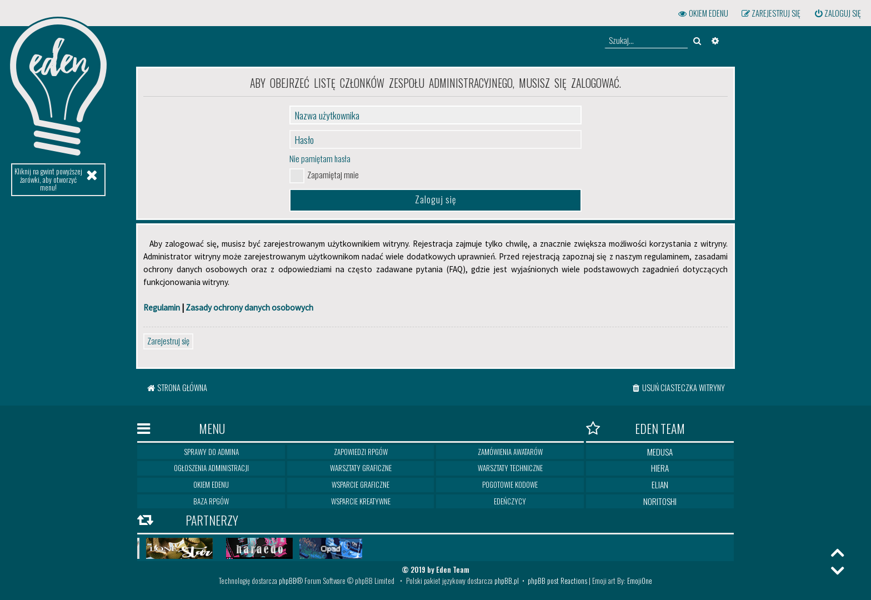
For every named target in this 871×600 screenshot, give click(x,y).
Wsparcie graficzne (360, 484)
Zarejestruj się (168, 340)
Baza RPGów (211, 501)
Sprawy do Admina (211, 451)
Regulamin (161, 307)
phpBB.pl (506, 580)
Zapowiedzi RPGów (361, 451)
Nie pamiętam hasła (320, 158)
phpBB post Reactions (557, 580)
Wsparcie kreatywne (361, 501)
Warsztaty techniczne (510, 467)
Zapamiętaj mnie (333, 174)
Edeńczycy (510, 501)
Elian (660, 484)
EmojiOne (639, 580)
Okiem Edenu (211, 484)
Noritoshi (660, 501)
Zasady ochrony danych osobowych (249, 307)
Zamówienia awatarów (510, 451)
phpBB (288, 580)
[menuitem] (837, 13)
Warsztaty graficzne (361, 467)
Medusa (660, 452)
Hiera (660, 468)
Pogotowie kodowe (510, 484)
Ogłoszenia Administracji (211, 467)
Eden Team (635, 428)
